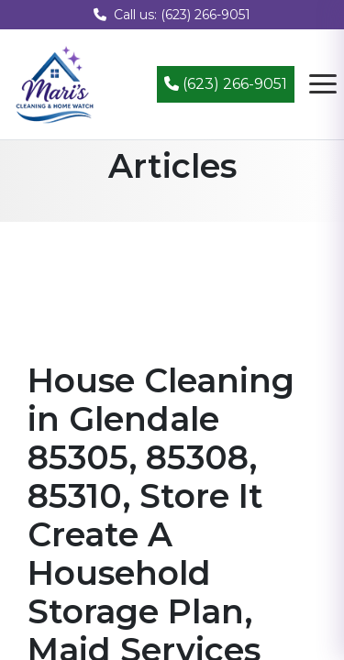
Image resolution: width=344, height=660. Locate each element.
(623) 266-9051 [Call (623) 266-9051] (225, 84)
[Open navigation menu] (323, 84)
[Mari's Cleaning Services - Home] (55, 83)
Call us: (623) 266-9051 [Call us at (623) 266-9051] (172, 14)
